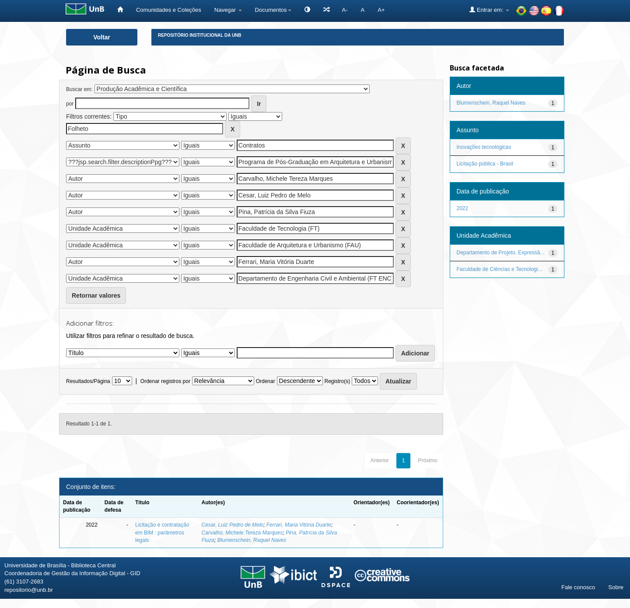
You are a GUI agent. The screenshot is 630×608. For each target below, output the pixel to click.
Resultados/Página (88, 381)
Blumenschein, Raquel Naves (251, 540)
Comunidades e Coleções (168, 10)
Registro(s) (337, 381)
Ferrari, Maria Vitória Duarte (299, 525)
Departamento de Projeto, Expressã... (501, 253)
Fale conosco (578, 587)
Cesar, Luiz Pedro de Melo (232, 525)
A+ (381, 10)
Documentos (273, 10)
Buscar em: (79, 89)
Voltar (101, 37)
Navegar (228, 10)
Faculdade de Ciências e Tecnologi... (499, 269)
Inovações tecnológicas (484, 147)
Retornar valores (96, 295)
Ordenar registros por (165, 381)
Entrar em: (489, 9)
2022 (463, 208)
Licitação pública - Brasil (485, 164)
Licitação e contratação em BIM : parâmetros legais (162, 532)
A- (345, 10)
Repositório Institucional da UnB (200, 35)
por (70, 104)
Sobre (615, 587)
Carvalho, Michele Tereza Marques (242, 533)
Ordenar (265, 381)
